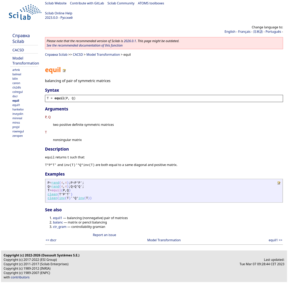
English (230, 31)
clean (52, 194)
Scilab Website (56, 3)
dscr (15, 96)
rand (55, 183)
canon (16, 83)
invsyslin (17, 114)
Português (273, 31)
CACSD (18, 49)
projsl (15, 127)
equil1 (16, 105)
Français (244, 31)
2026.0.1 (130, 41)
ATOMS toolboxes (151, 3)
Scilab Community (120, 3)
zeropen (17, 136)
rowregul (18, 131)
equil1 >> (275, 240)
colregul (17, 92)
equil (15, 100)
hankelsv (18, 109)
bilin (15, 78)
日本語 (258, 31)
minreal (17, 118)
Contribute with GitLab (87, 3)
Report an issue (104, 235)
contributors (20, 277)
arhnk (16, 70)
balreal (16, 74)
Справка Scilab (21, 38)
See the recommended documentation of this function (85, 45)
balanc (58, 222)
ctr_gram (59, 226)
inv (62, 198)
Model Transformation (25, 61)
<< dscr (51, 240)
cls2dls (16, 87)
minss (16, 122)
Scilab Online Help (58, 13)
